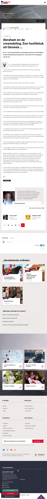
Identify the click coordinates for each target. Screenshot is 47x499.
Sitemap (27, 495)
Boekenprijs (5, 433)
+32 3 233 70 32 (10, 474)
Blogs (4, 411)
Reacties (30, 29)
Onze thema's (27, 411)
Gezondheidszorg (28, 428)
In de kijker (5, 423)
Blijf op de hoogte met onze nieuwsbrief (23, 441)
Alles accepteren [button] (10, 490)
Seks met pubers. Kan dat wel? (9, 318)
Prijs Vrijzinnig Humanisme (8, 431)
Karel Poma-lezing (6, 435)
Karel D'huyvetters (15, 27)
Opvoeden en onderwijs (30, 426)
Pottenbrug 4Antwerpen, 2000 (11, 485)
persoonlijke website (28, 198)
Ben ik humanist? (28, 406)
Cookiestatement (22, 495)
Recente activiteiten (7, 428)
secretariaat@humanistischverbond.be (16, 479)
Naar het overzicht (8, 13)
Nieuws (4, 406)
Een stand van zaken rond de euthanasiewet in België (15, 324)
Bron (4, 176)
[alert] (10, 483)
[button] (10, 496)
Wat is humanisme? (29, 408)
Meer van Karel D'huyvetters (35, 208)
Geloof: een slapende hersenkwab (10, 314)
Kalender (4, 408)
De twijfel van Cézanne (8, 321)
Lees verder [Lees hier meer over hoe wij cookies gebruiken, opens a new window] (10, 479)
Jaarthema (27, 423)
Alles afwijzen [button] (10, 493)
